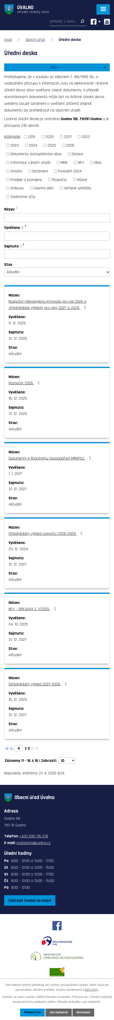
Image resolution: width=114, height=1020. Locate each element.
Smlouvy (17, 188)
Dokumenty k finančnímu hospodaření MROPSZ (51, 458)
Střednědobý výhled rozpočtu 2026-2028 (46, 533)
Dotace (77, 154)
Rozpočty (59, 179)
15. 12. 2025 (18, 398)
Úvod (8, 39)
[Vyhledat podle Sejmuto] (57, 253)
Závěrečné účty (22, 196)
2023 (14, 145)
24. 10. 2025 (18, 624)
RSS (79, 67)
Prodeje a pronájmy (26, 179)
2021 (68, 136)
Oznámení (40, 171)
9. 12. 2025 (17, 323)
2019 (31, 136)
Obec (98, 162)
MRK (64, 162)
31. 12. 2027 (18, 489)
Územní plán (44, 188)
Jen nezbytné (59, 1012)
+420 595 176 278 (33, 836)
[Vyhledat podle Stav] (57, 272)
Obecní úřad (35, 39)
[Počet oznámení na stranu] (67, 760)
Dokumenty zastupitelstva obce (36, 154)
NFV (81, 162)
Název (9, 209)
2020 (49, 136)
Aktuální (15, 353)
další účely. (92, 990)
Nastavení (83, 1012)
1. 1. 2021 (15, 473)
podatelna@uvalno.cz (33, 843)
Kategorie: (12, 136)
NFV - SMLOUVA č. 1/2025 (33, 609)
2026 (70, 145)
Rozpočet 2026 (25, 383)
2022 (86, 136)
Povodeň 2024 (70, 171)
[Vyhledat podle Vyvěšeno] (57, 236)
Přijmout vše (32, 1012)
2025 (52, 145)
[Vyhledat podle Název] (57, 217)
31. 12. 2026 (18, 338)
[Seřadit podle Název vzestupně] (17, 207)
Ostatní (16, 171)
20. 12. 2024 (18, 549)
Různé (82, 179)
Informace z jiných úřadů (30, 162)
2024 (33, 145)
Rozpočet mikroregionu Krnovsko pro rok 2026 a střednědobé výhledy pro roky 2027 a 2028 (48, 304)
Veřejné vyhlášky (77, 188)
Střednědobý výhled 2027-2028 (39, 684)
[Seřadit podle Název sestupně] (17, 209)
